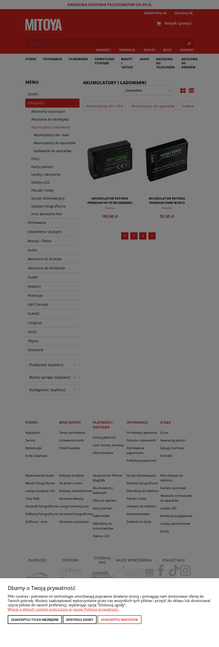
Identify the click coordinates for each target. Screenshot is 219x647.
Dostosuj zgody (79, 619)
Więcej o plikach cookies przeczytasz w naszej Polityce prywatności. (63, 609)
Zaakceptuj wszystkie (119, 619)
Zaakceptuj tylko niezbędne (35, 619)
